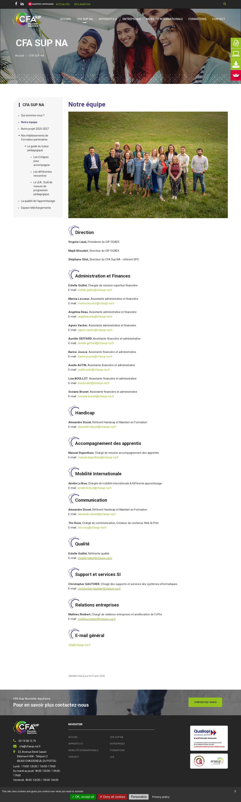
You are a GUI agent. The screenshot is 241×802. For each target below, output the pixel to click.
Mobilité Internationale (164, 19)
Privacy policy (160, 796)
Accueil (65, 19)
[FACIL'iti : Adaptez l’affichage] (39, 4)
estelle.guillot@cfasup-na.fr (95, 290)
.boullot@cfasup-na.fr (95, 383)
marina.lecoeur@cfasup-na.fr (96, 303)
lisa (80, 383)
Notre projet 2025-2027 (35, 128)
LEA (112, 756)
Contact (218, 19)
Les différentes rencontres (43, 173)
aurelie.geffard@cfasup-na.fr (96, 343)
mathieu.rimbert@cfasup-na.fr (97, 619)
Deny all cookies (112, 796)
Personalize (139, 796)
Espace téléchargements (36, 207)
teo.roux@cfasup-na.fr (92, 527)
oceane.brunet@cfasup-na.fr (96, 396)
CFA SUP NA (85, 19)
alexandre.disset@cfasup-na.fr (97, 427)
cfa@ (71, 645)
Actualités (63, 4)
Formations (197, 19)
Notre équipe (29, 122)
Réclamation (82, 4)
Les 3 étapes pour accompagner (42, 161)
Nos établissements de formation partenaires (34, 137)
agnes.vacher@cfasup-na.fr (95, 330)
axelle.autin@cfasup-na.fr (94, 369)
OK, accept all (83, 796)
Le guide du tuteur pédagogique (38, 148)
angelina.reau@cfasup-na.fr (95, 316)
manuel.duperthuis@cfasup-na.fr (98, 457)
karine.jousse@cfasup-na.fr (95, 356)
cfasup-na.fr (83, 645)
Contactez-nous (205, 702)
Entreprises (132, 19)
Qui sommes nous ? (32, 115)
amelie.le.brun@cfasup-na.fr (95, 487)
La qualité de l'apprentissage (38, 200)
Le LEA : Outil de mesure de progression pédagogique (43, 188)
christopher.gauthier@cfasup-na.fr (99, 588)
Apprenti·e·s (108, 19)
